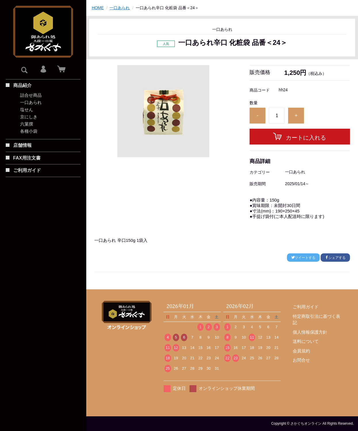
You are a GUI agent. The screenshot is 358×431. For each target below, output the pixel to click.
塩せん (26, 109)
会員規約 (301, 350)
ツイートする (303, 258)
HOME (98, 7)
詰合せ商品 (31, 95)
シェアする (335, 258)
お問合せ (301, 360)
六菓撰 (26, 123)
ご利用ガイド (306, 306)
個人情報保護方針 (310, 332)
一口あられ (31, 102)
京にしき (28, 116)
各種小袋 (28, 131)
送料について (306, 341)
